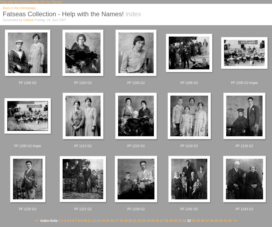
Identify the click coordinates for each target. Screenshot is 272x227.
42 (229, 221)
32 (184, 221)
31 (180, 221)
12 (94, 221)
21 (135, 221)
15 (107, 221)
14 (103, 221)
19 (125, 221)
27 (162, 221)
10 (85, 221)
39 (216, 221)
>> (235, 221)
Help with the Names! (15, 2)
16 (112, 221)
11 (89, 221)
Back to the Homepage (19, 8)
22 (139, 221)
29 (171, 221)
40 (220, 221)
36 (202, 221)
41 (225, 221)
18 (121, 221)
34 (193, 221)
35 (198, 221)
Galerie (28, 20)
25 (152, 221)
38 (211, 221)
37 (207, 221)
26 (157, 221)
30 (175, 221)
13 (98, 221)
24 (148, 221)
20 (130, 221)
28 (166, 221)
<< (37, 221)
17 (116, 221)
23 (143, 221)
